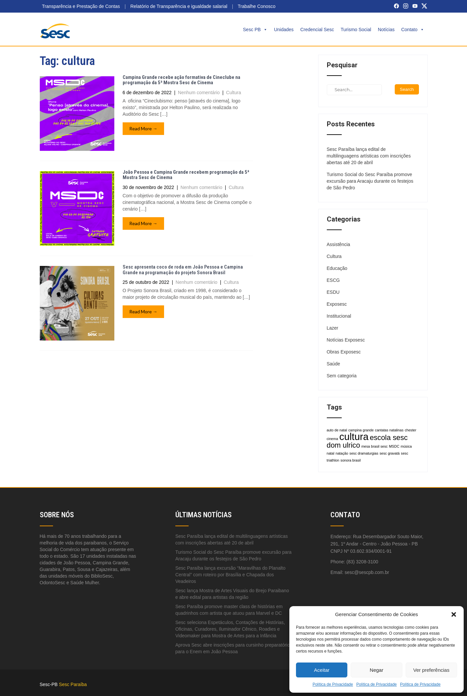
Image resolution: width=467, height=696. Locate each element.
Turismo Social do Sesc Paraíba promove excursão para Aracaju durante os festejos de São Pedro (370, 181)
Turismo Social (356, 29)
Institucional (339, 316)
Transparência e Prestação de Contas (81, 6)
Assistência (338, 244)
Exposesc (337, 304)
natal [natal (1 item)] (330, 453)
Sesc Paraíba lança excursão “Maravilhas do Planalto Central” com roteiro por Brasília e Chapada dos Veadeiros (230, 574)
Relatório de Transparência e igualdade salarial (178, 6)
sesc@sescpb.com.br (367, 572)
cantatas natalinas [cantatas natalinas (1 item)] (389, 430)
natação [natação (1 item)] (342, 453)
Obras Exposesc (344, 351)
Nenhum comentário (199, 92)
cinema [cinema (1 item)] (332, 439)
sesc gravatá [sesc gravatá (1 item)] (389, 453)
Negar (376, 670)
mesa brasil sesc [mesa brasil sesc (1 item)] (374, 446)
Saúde (333, 363)
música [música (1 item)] (406, 446)
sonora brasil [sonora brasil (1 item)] (350, 460)
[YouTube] (415, 6)
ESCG (333, 280)
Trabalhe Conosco (256, 6)
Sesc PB (255, 29)
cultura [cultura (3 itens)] (354, 436)
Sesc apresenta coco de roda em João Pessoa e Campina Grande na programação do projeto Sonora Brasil (183, 270)
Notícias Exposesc (346, 340)
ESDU (333, 292)
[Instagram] (406, 6)
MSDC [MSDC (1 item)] (394, 446)
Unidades (284, 29)
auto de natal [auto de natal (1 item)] (337, 430)
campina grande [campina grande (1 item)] (361, 430)
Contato (412, 29)
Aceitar (321, 670)
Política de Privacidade (333, 684)
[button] (453, 614)
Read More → (143, 128)
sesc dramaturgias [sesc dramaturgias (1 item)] (363, 453)
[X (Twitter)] (424, 6)
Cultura (233, 92)
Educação (337, 268)
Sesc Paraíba (73, 684)
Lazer (332, 328)
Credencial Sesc (317, 29)
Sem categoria (342, 375)
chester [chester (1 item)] (410, 430)
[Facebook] (396, 6)
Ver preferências (431, 670)
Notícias (386, 29)
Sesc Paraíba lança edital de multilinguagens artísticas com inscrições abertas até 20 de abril (369, 156)
